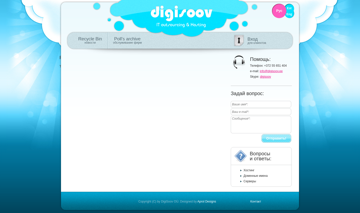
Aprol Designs (207, 201)
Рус (279, 11)
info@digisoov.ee (271, 71)
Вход (257, 41)
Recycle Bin (90, 40)
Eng (289, 14)
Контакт (255, 201)
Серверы (250, 181)
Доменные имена (256, 176)
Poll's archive (127, 40)
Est (289, 8)
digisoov (265, 76)
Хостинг (249, 170)
